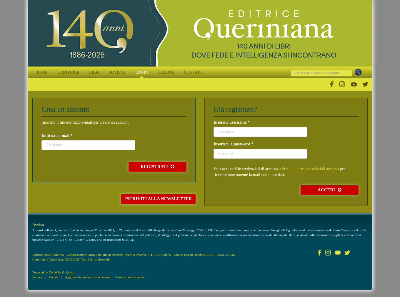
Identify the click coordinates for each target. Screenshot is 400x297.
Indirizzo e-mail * (57, 135)
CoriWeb (55, 272)
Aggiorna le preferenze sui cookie (87, 277)
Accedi (329, 190)
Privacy (37, 277)
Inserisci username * (232, 122)
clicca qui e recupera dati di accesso (309, 169)
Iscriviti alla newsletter (158, 198)
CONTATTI (194, 72)
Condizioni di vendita (130, 277)
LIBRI (94, 72)
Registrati (157, 166)
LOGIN (141, 72)
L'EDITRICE (68, 72)
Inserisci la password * (234, 144)
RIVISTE (118, 72)
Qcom (70, 272)
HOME (41, 72)
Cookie (53, 277)
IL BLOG (166, 72)
